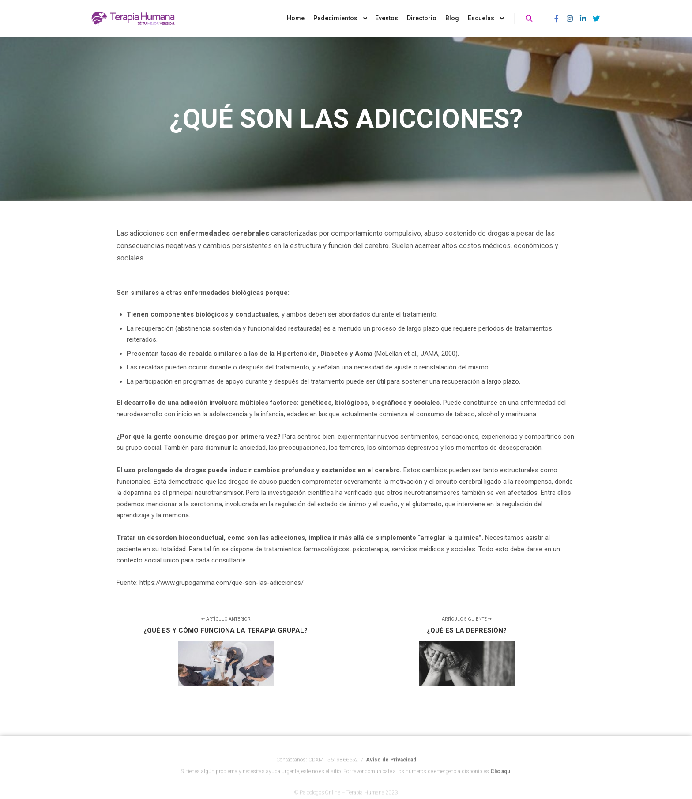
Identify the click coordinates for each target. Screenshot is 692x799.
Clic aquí (500, 780)
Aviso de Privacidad (391, 769)
